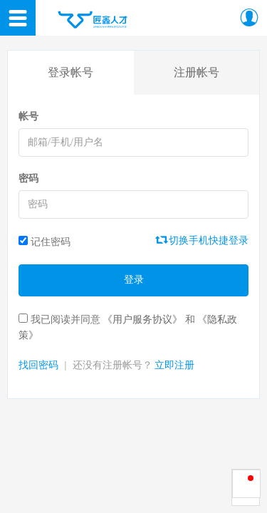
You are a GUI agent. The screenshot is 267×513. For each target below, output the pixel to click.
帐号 (28, 116)
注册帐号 (196, 72)
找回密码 (38, 365)
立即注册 (174, 365)
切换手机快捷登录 (203, 240)
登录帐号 (70, 72)
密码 (28, 178)
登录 (134, 279)
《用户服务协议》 (142, 319)
